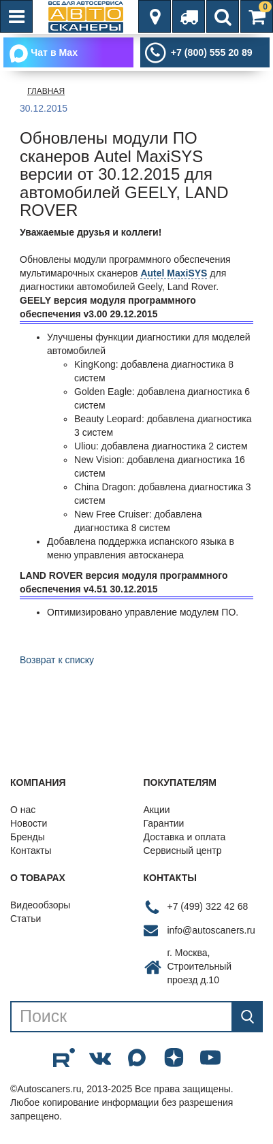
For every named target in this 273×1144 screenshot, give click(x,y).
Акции (157, 809)
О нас (22, 809)
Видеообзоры (40, 905)
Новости (28, 823)
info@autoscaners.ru (211, 930)
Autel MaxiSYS (173, 273)
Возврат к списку (57, 659)
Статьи (25, 918)
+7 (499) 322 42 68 (207, 906)
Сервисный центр (183, 850)
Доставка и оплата (185, 836)
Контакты (30, 850)
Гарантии (164, 823)
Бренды (27, 836)
